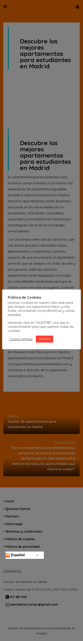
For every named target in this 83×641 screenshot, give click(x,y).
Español (15, 555)
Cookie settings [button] (21, 339)
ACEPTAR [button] (44, 339)
